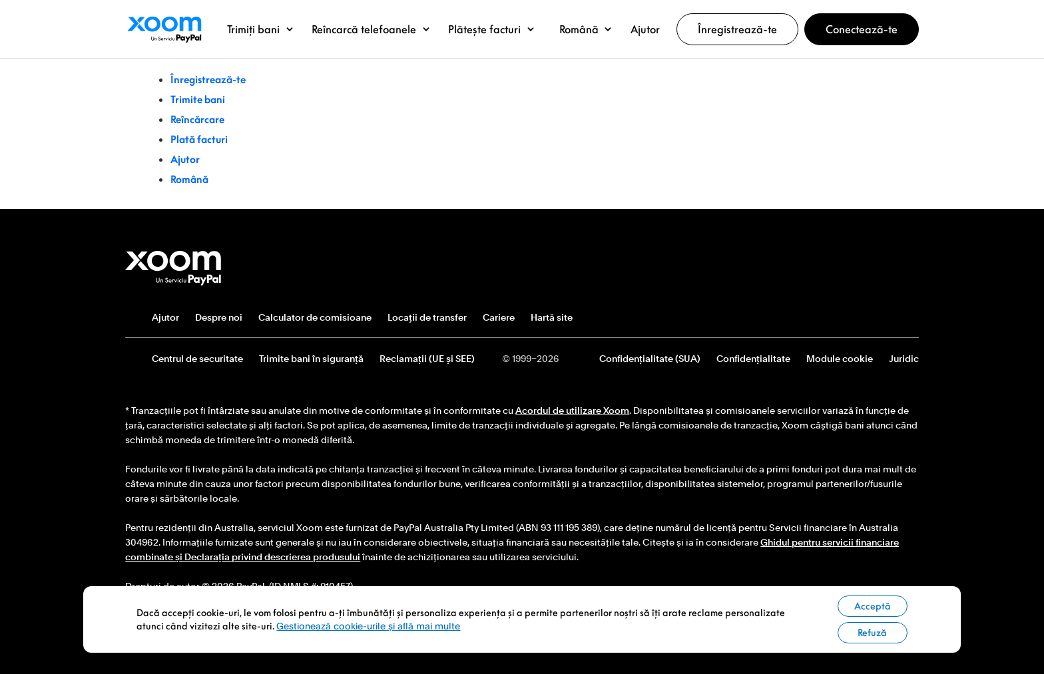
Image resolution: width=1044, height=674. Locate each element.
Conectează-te (862, 29)
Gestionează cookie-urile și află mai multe (368, 625)
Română (189, 179)
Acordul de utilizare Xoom (572, 410)
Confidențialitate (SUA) (649, 358)
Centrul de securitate (197, 358)
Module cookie (839, 358)
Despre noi (218, 317)
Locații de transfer (427, 317)
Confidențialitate (753, 358)
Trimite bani (197, 99)
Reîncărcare (197, 119)
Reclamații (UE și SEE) (427, 358)
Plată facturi (199, 139)
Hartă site (552, 317)
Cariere (499, 317)
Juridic (904, 358)
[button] (260, 29)
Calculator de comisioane (315, 317)
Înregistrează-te (737, 29)
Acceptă (872, 605)
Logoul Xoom (164, 29)
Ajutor (185, 159)
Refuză (872, 632)
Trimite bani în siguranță (311, 358)
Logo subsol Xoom (173, 268)
